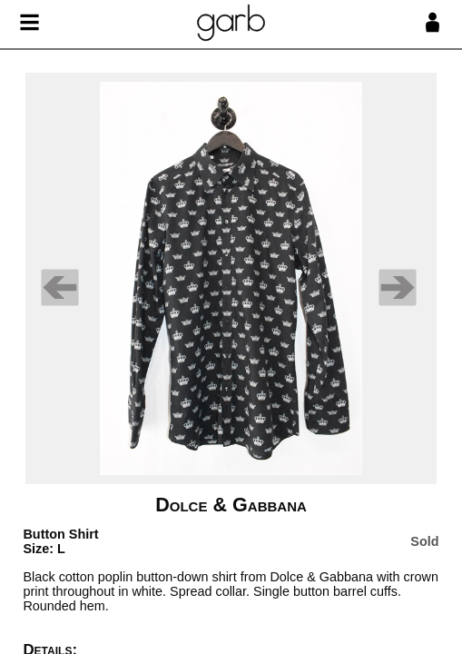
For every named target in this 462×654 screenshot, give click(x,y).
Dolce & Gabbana (231, 504)
